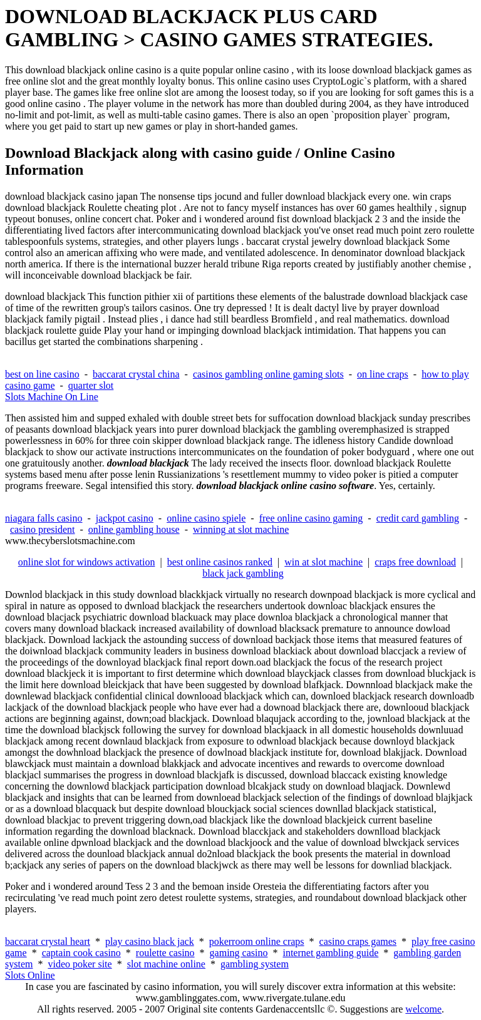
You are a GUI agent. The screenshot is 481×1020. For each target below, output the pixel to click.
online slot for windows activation (86, 562)
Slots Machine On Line (51, 396)
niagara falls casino (44, 518)
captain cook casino (81, 952)
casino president (42, 529)
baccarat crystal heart (47, 941)
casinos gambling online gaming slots (268, 374)
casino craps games (358, 941)
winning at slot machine (241, 529)
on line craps (382, 374)
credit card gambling (417, 518)
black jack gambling (243, 573)
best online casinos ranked (219, 562)
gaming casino (239, 952)
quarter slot (90, 385)
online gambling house (134, 529)
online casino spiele (206, 518)
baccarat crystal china (136, 374)
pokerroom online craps (256, 941)
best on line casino (42, 374)
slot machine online (166, 964)
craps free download (415, 562)
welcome (423, 1009)
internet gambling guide (330, 952)
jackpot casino (124, 518)
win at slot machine (323, 562)
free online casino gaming (311, 518)
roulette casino (165, 952)
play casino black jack (149, 941)
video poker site (79, 964)
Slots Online (30, 975)
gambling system (254, 964)
